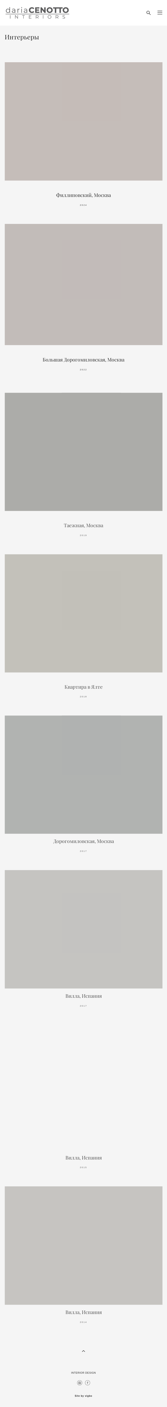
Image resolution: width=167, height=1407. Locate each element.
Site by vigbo (83, 1396)
